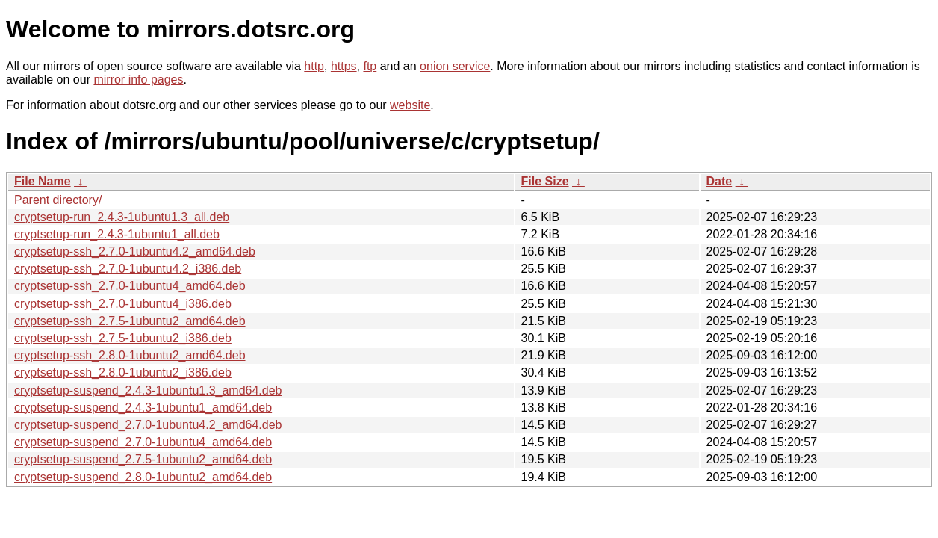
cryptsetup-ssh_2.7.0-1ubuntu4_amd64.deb (130, 285)
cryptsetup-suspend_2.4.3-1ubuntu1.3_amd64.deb (148, 390)
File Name (42, 181)
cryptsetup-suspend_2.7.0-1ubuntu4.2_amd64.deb (148, 424)
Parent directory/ (58, 200)
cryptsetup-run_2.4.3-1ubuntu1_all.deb (117, 234)
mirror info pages (138, 79)
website (410, 105)
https (344, 66)
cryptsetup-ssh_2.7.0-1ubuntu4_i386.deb (123, 303)
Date (719, 181)
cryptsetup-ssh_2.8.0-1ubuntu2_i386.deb (123, 372)
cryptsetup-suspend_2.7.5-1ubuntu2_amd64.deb (143, 459)
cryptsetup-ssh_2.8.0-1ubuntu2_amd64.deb (130, 355)
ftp (369, 66)
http (314, 66)
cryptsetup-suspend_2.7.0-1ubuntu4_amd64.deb (143, 442)
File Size (545, 181)
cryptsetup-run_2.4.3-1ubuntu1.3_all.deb (121, 217)
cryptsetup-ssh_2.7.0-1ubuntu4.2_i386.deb (127, 268)
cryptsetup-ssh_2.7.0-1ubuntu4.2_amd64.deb (134, 251)
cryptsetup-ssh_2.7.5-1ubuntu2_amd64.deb (130, 321)
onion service (455, 66)
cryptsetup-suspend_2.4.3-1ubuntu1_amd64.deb (143, 407)
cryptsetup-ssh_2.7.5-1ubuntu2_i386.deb (123, 338)
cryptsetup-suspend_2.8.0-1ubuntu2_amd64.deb (143, 477)
